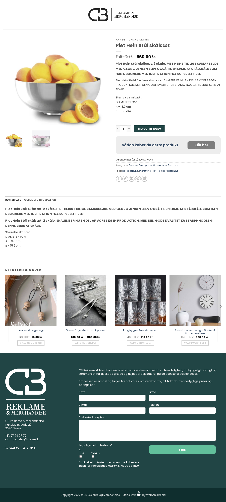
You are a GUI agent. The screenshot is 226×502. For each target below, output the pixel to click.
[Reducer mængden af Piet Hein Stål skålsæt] (118, 128)
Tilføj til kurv (149, 129)
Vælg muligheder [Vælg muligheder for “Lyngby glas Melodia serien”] (140, 343)
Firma (182, 396)
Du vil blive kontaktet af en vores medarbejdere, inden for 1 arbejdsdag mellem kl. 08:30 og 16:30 (109, 464)
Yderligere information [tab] (39, 199)
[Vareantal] (123, 128)
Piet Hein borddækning (165, 170)
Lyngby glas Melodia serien (140, 330)
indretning (145, 170)
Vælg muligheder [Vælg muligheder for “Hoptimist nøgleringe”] (31, 343)
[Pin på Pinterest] (138, 179)
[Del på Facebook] (119, 179)
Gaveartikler (160, 165)
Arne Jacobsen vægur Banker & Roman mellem (195, 332)
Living (132, 39)
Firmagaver (145, 165)
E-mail (112, 409)
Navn (112, 396)
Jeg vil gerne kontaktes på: (96, 445)
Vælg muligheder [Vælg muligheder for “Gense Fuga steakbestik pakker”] (85, 343)
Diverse (144, 39)
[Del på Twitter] (125, 179)
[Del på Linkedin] (144, 179)
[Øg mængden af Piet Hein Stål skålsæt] (129, 128)
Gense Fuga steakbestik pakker (86, 330)
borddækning (130, 170)
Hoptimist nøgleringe (31, 330)
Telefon (182, 409)
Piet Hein (173, 165)
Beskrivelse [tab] (13, 199)
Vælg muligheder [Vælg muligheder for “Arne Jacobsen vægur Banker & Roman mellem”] (195, 343)
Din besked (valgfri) (147, 429)
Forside (120, 39)
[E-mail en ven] (132, 179)
